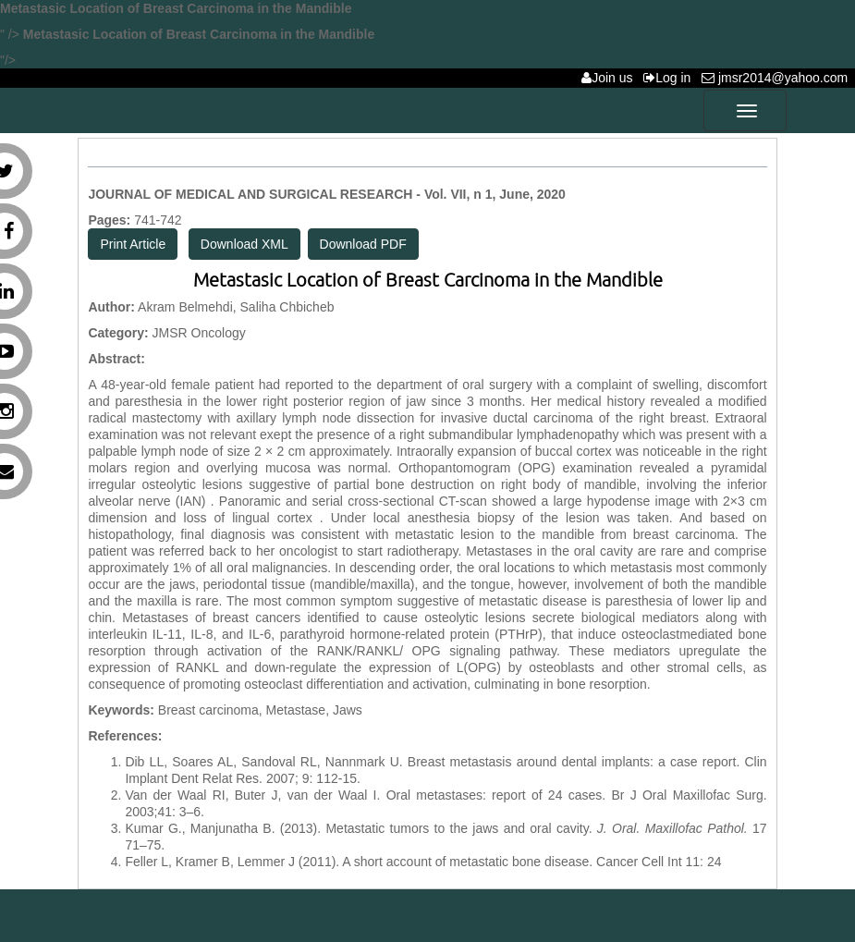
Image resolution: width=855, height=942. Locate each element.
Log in (670, 77)
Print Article (132, 244)
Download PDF (363, 244)
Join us (610, 77)
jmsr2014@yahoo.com (778, 77)
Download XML (244, 244)
